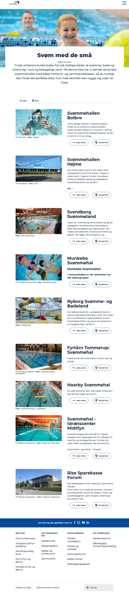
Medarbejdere (49, 546)
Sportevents (48, 558)
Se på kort (102, 142)
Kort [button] (35, 100)
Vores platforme (76, 554)
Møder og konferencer (48, 552)
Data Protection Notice (47, 587)
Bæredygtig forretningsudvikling (104, 545)
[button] (77, 3)
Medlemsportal (101, 538)
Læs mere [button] (79, 142)
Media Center (75, 559)
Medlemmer (48, 541)
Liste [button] (23, 101)
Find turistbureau (25, 538)
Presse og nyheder (72, 547)
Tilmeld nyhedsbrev (74, 540)
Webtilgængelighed (78, 564)
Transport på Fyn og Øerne (25, 545)
